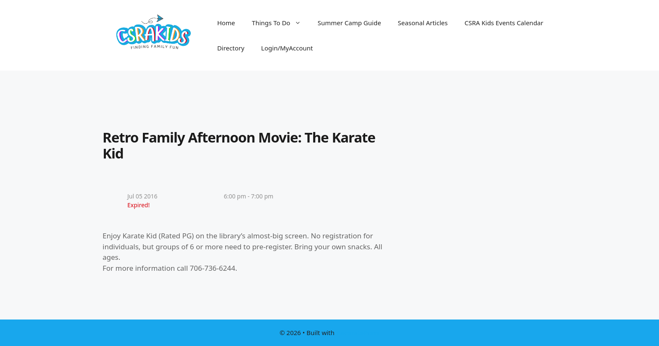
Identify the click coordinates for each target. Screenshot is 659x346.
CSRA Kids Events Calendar (503, 22)
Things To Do (280, 22)
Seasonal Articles (423, 22)
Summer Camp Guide (349, 22)
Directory (231, 48)
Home (226, 22)
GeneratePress (358, 332)
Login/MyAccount (287, 48)
